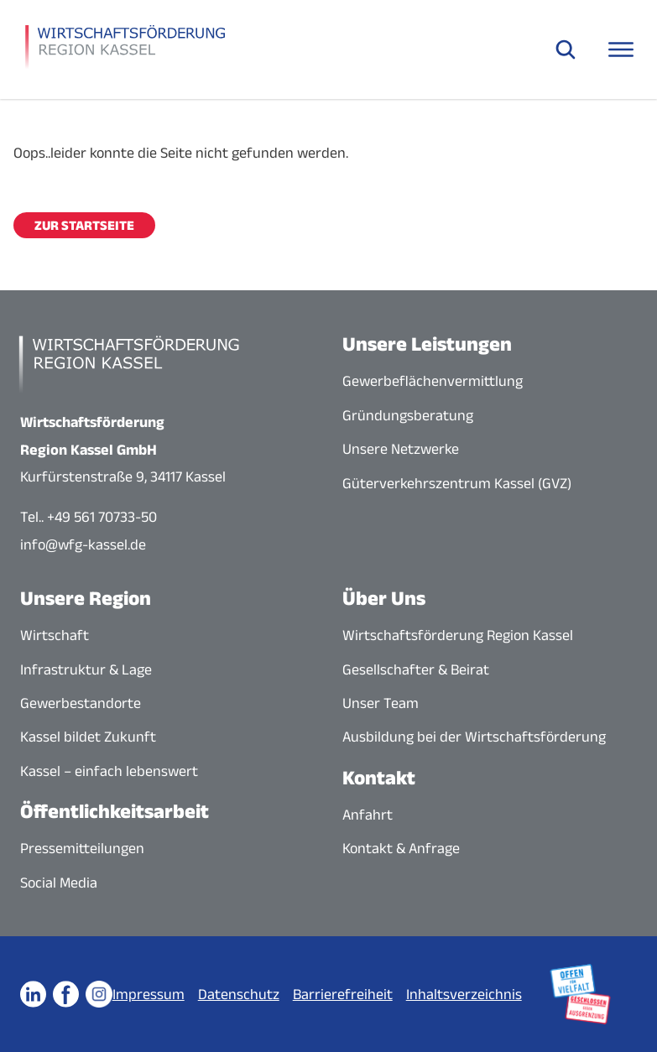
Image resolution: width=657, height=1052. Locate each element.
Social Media (58, 882)
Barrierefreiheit (343, 994)
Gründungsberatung (407, 415)
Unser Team (380, 703)
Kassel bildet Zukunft (88, 736)
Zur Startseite (84, 225)
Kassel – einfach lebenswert (109, 771)
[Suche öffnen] (565, 49)
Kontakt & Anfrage (401, 848)
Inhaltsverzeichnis (464, 994)
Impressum (148, 994)
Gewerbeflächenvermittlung (432, 380)
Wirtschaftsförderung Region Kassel (457, 635)
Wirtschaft (54, 635)
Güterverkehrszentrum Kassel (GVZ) (456, 483)
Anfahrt (367, 814)
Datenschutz (238, 994)
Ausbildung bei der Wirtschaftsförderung (474, 736)
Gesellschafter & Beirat (415, 669)
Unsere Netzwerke (400, 448)
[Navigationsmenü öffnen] (621, 49)
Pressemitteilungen (82, 848)
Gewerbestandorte (80, 703)
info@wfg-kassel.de (83, 544)
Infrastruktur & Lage (86, 669)
